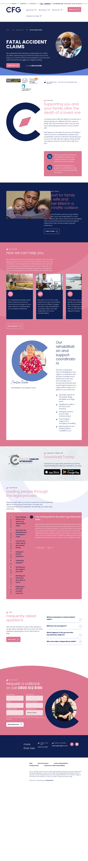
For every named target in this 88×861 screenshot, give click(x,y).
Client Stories (50, 231)
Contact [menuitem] (33, 3)
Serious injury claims (36, 30)
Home (8, 30)
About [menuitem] (14, 3)
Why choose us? (43, 10)
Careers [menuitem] (23, 3)
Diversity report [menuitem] (43, 763)
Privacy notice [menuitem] (34, 765)
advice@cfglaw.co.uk (59, 745)
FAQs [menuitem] (31, 763)
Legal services (30, 10)
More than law (56, 10)
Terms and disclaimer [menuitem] (61, 763)
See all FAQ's (11, 639)
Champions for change (32, 16)
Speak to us (72, 9)
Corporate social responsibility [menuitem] (54, 765)
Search (47, 4)
